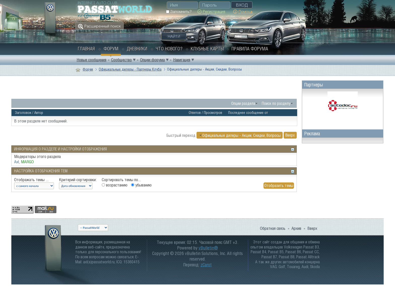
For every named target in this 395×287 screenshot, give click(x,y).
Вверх (290, 135)
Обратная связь (272, 228)
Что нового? (169, 48)
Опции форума (152, 59)
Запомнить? (178, 11)
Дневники (137, 48)
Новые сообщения (91, 59)
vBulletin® (208, 247)
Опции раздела (243, 103)
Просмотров (213, 112)
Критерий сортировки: (78, 179)
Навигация (181, 59)
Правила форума (250, 48)
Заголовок (23, 112)
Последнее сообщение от (248, 112)
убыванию (141, 184)
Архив (296, 228)
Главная (86, 48)
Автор (38, 112)
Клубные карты (207, 48)
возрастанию (114, 184)
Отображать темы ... (31, 179)
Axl (16, 161)
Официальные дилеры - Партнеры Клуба (130, 69)
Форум (111, 48)
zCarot (206, 264)
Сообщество (121, 59)
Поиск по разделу (276, 103)
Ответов (195, 112)
